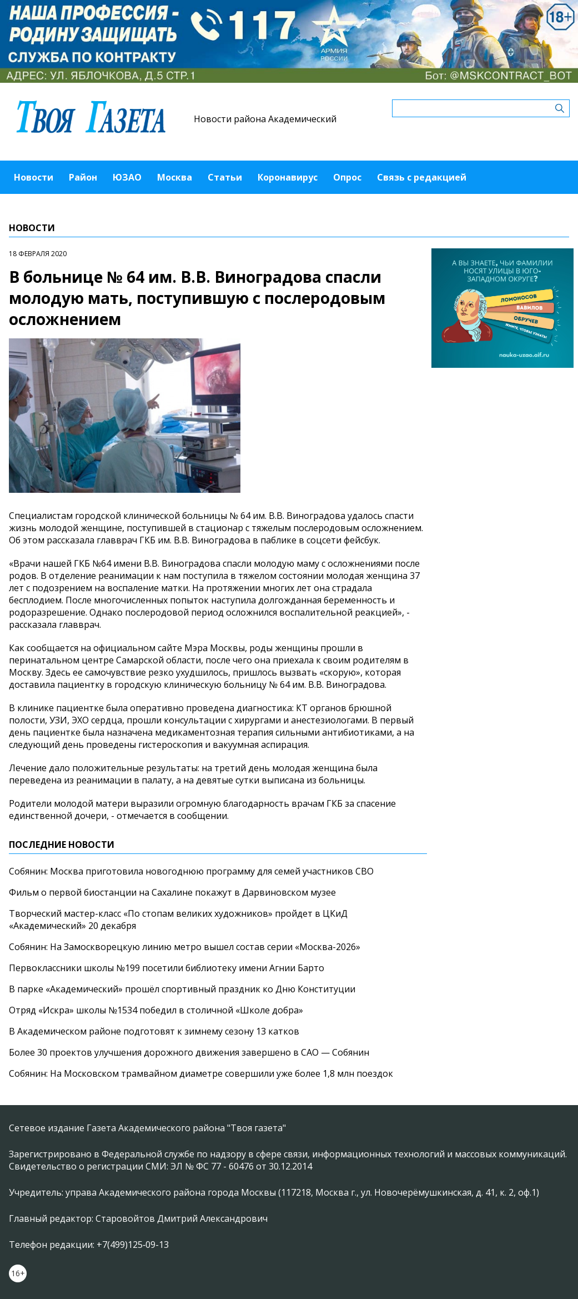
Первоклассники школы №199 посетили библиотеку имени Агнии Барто (166, 968)
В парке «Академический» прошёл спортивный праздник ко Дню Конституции (182, 989)
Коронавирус (288, 177)
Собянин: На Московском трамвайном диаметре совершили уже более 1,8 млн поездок (201, 1073)
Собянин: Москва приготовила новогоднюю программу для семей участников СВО (191, 871)
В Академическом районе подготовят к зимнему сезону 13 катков (154, 1031)
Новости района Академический (265, 118)
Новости (33, 177)
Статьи (225, 177)
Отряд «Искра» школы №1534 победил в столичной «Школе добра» (156, 1010)
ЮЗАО (127, 177)
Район (83, 177)
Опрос (347, 177)
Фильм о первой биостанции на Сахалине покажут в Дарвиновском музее (172, 892)
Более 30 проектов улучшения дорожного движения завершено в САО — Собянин (189, 1052)
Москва (174, 177)
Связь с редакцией (421, 177)
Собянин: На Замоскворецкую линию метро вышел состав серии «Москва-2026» (184, 947)
